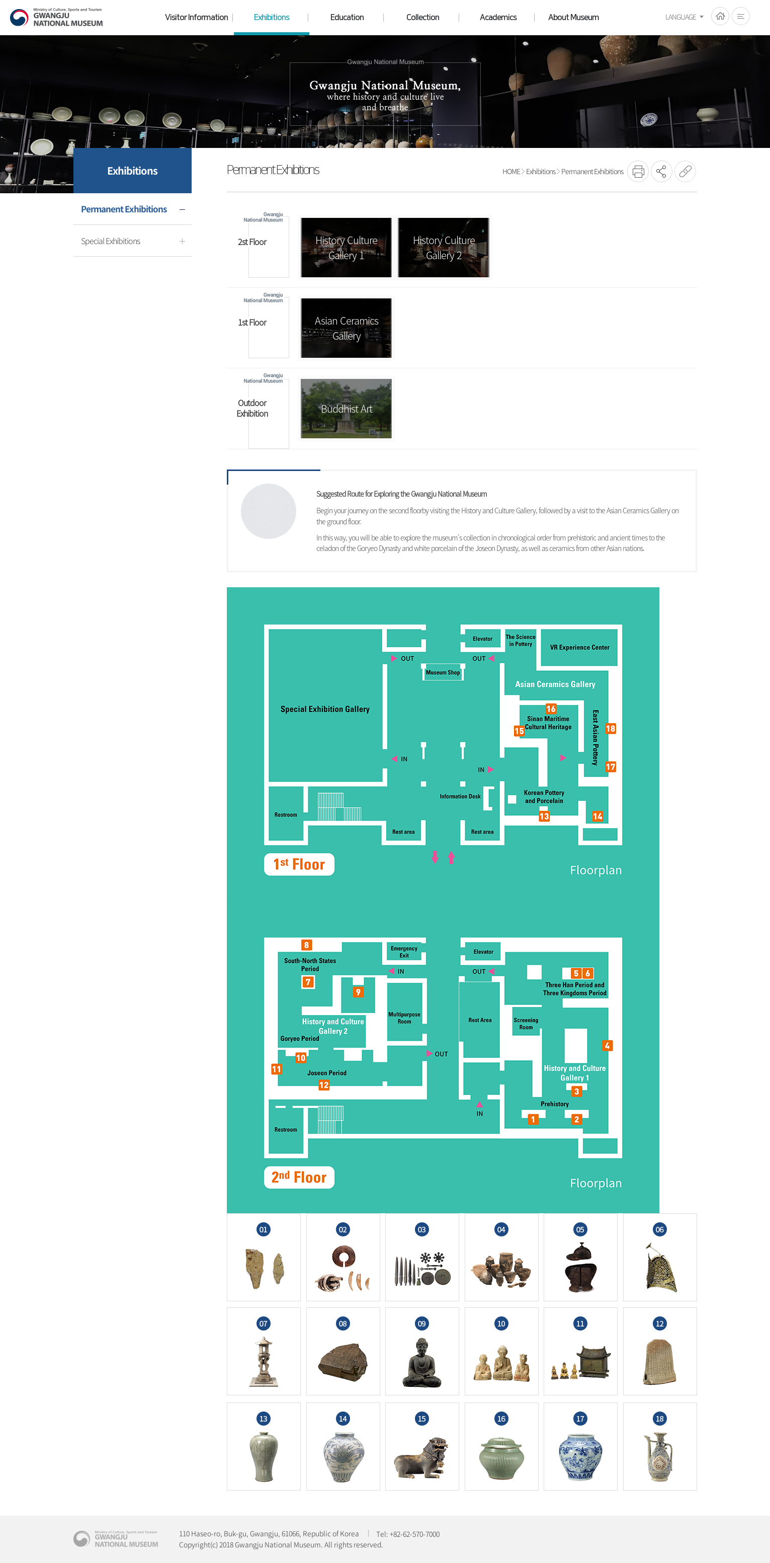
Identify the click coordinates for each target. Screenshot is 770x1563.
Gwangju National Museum (56, 17)
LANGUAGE (680, 16)
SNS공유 (661, 171)
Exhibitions (540, 171)
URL (685, 171)
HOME (720, 16)
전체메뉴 (741, 16)
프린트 (638, 171)
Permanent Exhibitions (592, 171)
